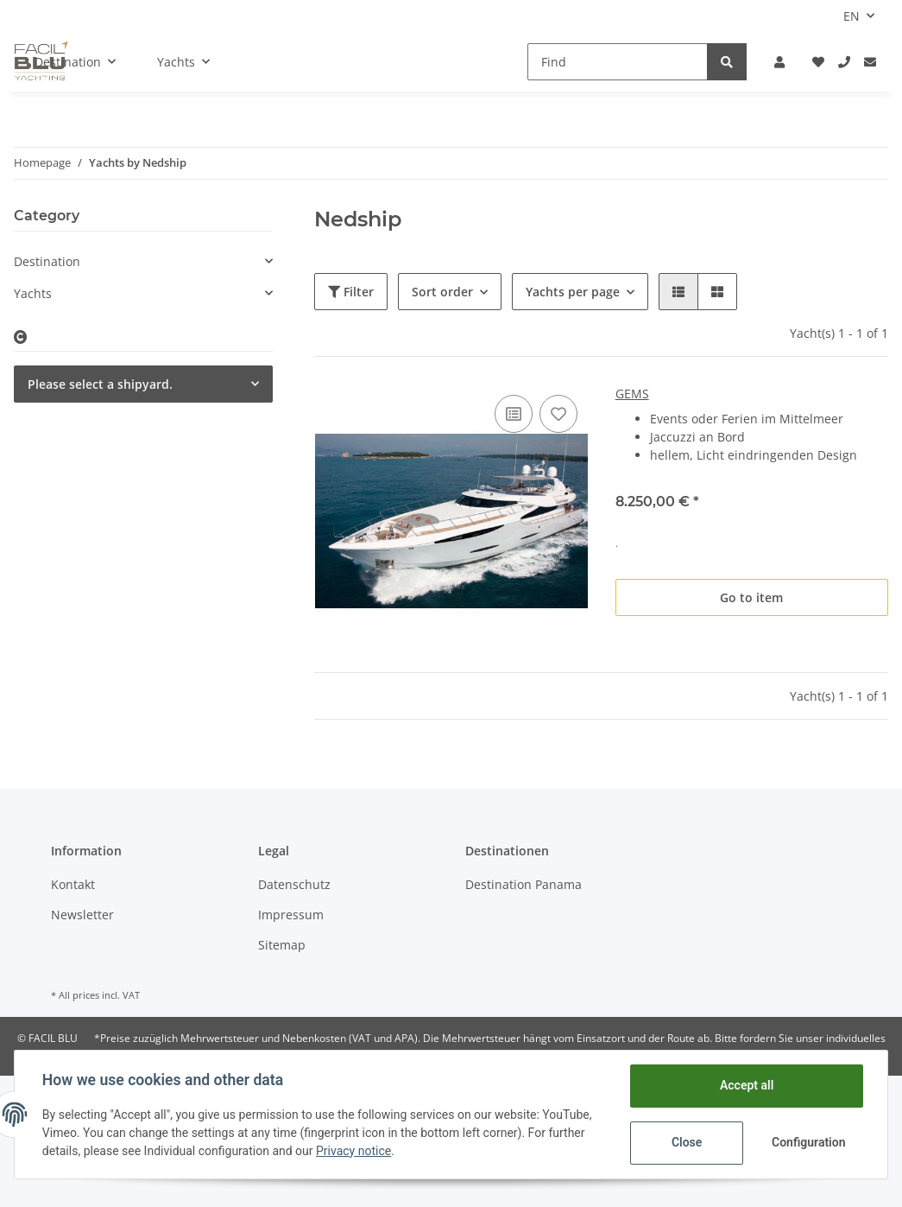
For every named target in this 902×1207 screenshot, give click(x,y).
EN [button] (851, 16)
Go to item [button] (751, 597)
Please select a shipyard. (100, 384)
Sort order (442, 291)
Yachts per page (573, 291)
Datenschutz (294, 884)
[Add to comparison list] (514, 414)
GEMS (632, 393)
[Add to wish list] (558, 414)
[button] (779, 62)
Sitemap (282, 945)
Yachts (33, 293)
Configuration (808, 1142)
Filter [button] (351, 291)
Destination (47, 261)
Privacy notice (353, 1151)
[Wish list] (818, 62)
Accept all (746, 1085)
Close (687, 1142)
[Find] (617, 61)
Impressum (291, 914)
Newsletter (82, 914)
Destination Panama (523, 884)
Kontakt (73, 884)
